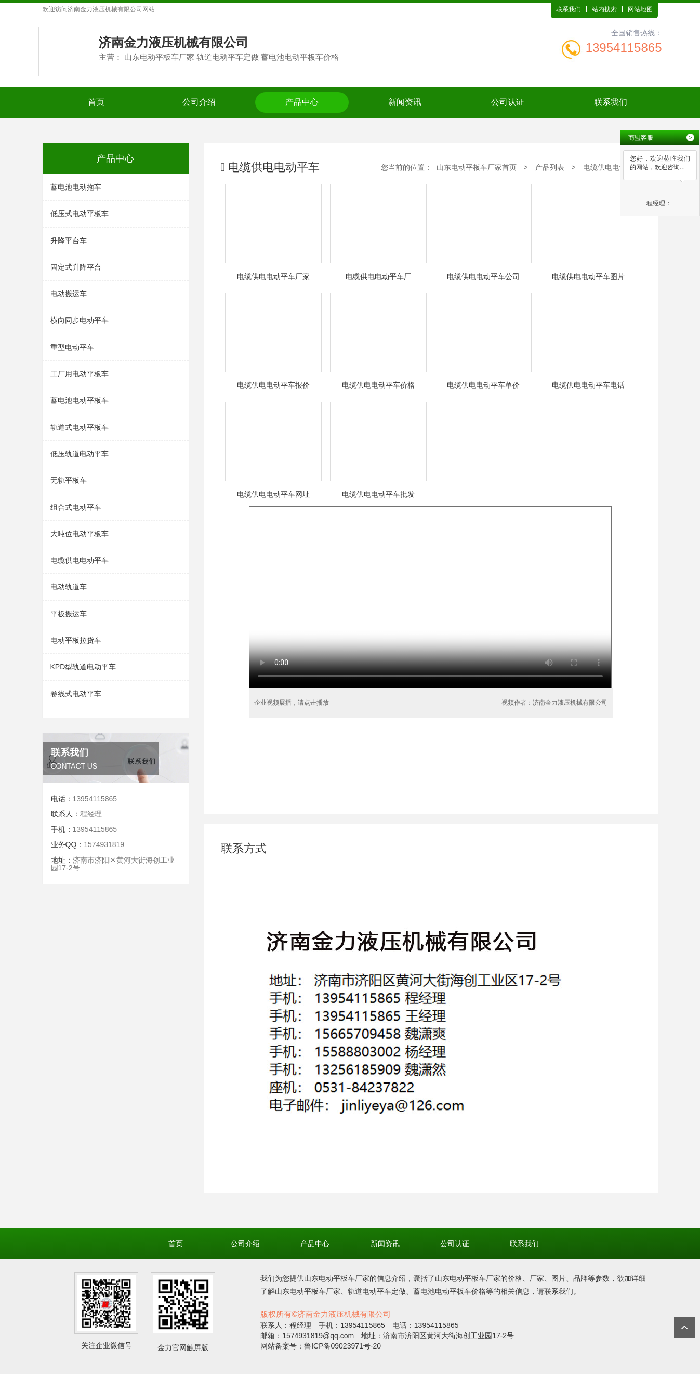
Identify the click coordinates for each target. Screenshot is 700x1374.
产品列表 (549, 167)
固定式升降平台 (75, 267)
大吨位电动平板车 (79, 534)
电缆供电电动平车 (79, 560)
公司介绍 (199, 102)
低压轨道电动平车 (79, 454)
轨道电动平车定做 (377, 1291)
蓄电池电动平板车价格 (449, 1291)
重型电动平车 (72, 347)
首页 (96, 102)
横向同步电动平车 (79, 320)
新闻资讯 (404, 102)
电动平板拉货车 (75, 640)
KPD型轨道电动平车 (83, 667)
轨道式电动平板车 (79, 427)
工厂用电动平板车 (79, 373)
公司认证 (507, 102)
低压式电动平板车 (79, 213)
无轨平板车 (68, 480)
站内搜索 (604, 9)
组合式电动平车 (75, 507)
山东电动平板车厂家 (336, 1278)
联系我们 (568, 9)
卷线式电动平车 (75, 694)
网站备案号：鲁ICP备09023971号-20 (320, 1346)
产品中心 (302, 102)
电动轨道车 (68, 587)
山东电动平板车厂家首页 (477, 167)
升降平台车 (68, 240)
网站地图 (640, 9)
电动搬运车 (68, 293)
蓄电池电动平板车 (79, 400)
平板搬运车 (68, 614)
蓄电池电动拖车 (75, 187)
